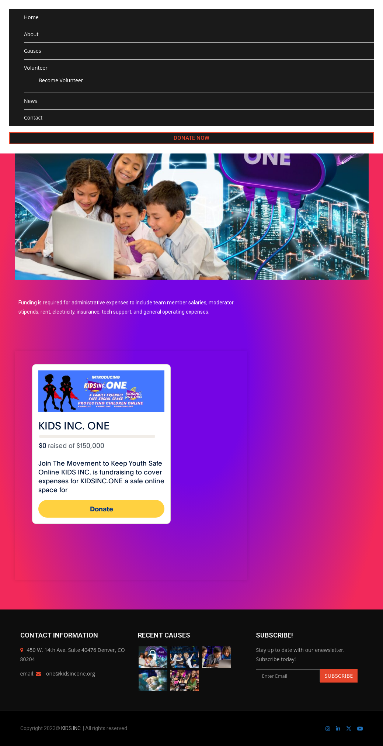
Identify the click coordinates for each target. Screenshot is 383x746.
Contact (33, 117)
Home (31, 17)
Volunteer (36, 67)
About (31, 34)
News (30, 100)
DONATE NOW (191, 138)
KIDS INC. (72, 728)
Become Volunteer (61, 80)
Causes (32, 50)
